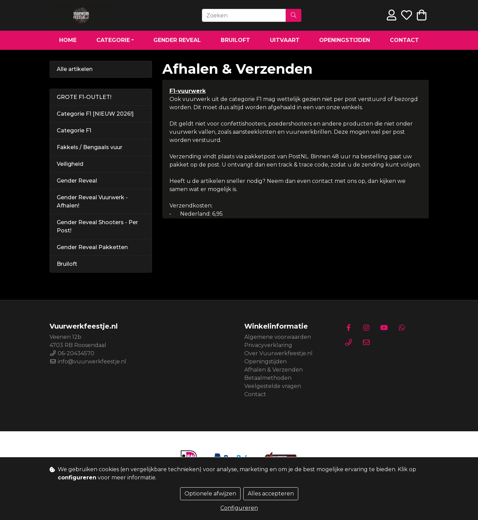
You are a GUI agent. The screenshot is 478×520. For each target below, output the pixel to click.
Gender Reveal (177, 40)
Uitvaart (285, 40)
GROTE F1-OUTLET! (84, 97)
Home (68, 40)
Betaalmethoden (267, 378)
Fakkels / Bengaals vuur (89, 147)
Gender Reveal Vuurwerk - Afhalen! (92, 201)
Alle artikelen (75, 69)
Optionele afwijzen (210, 493)
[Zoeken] (244, 15)
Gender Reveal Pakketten (92, 247)
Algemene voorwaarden (277, 337)
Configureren (239, 508)
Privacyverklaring (268, 345)
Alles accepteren (271, 493)
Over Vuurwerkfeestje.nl (278, 353)
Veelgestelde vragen (272, 386)
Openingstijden (344, 40)
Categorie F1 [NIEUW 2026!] (95, 114)
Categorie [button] (113, 40)
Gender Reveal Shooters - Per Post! (97, 226)
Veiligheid (70, 164)
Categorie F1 (74, 130)
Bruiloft (235, 40)
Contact (404, 40)
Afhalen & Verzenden (273, 369)
